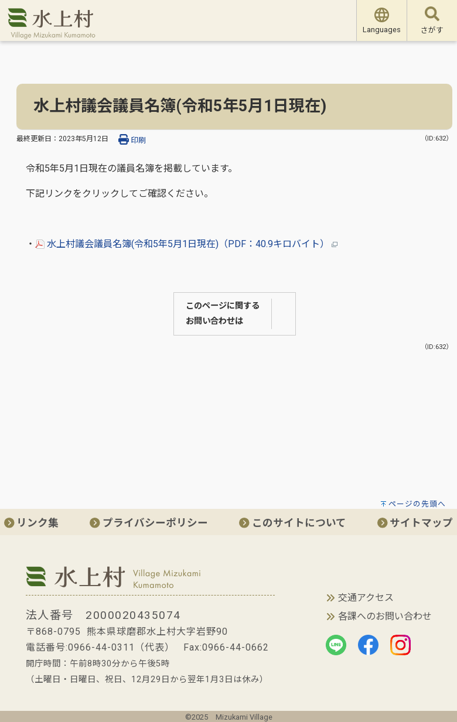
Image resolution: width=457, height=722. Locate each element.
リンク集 (31, 523)
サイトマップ (415, 523)
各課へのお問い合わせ (385, 616)
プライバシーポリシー (149, 523)
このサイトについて (292, 523)
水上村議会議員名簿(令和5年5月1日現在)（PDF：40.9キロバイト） (186, 243)
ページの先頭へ (417, 503)
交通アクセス (366, 597)
